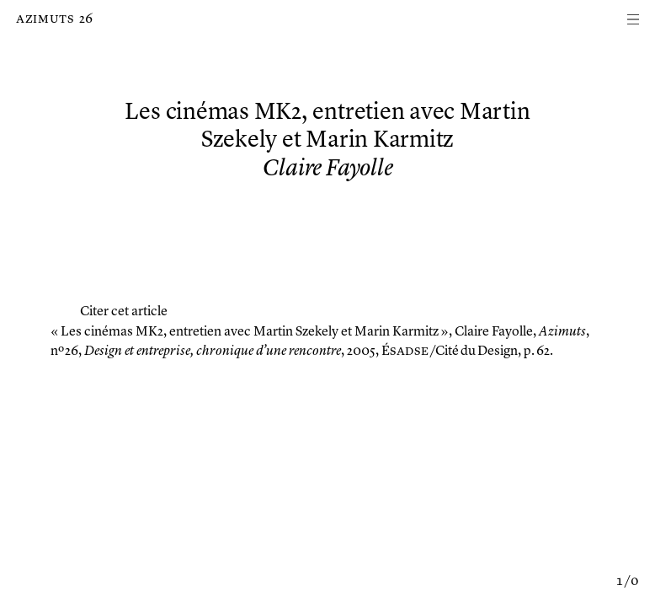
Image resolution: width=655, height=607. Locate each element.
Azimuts (45, 19)
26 (86, 19)
